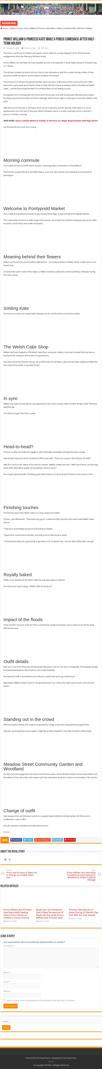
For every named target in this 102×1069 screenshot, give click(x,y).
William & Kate (16, 28)
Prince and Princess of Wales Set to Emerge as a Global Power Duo (21, 874)
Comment (8, 946)
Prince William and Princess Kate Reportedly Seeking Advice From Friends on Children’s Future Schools (17, 913)
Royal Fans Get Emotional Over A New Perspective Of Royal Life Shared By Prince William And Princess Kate (50, 913)
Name (6, 972)
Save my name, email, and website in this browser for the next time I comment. (40, 1000)
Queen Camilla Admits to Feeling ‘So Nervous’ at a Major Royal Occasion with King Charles (56, 121)
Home (4, 28)
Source (6, 832)
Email (6, 982)
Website (6, 991)
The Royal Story (43, 1058)
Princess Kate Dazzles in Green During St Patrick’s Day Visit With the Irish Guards (83, 912)
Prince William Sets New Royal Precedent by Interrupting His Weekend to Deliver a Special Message (80, 875)
